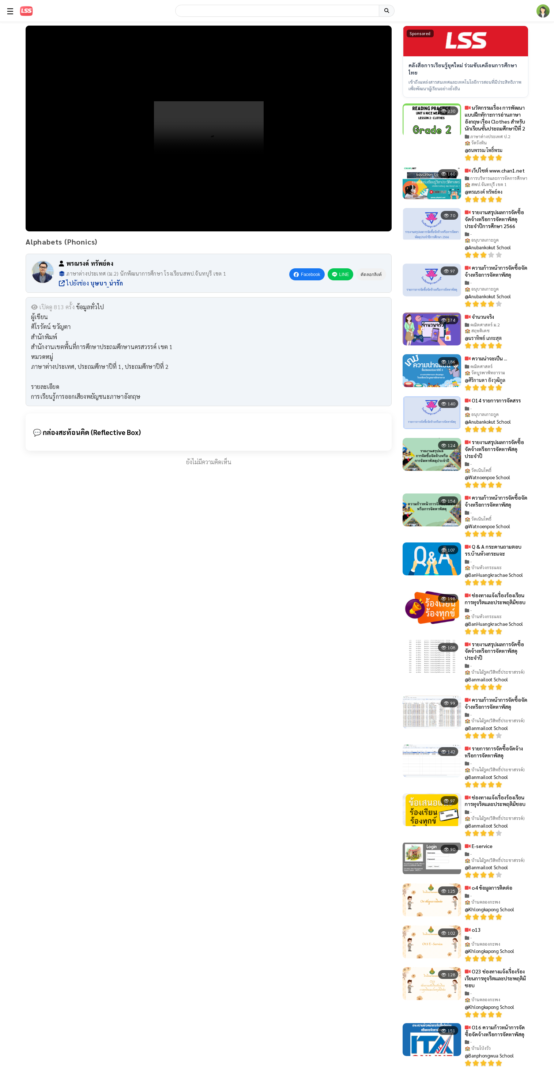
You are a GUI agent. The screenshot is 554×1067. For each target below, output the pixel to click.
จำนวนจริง (479, 316)
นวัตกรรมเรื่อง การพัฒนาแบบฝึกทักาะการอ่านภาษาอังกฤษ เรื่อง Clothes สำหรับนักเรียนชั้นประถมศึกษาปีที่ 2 (495, 118)
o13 (473, 929)
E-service (479, 845)
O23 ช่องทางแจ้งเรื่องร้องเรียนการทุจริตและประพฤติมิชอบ (495, 978)
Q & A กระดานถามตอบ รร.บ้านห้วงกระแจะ (493, 549)
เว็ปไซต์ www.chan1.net (495, 170)
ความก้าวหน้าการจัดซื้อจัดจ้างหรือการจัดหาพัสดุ (496, 271)
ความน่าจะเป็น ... (486, 358)
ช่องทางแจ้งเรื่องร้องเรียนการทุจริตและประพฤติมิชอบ (495, 598)
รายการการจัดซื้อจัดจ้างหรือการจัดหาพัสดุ (494, 751)
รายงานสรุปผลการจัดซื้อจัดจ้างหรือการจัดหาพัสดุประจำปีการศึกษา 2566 (494, 218)
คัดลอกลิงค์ (371, 274)
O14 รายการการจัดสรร (493, 400)
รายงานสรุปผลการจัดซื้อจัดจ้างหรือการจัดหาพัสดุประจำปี (494, 449)
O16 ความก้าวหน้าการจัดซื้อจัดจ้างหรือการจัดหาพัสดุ (495, 1030)
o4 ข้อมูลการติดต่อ (488, 887)
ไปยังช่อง (91, 283)
